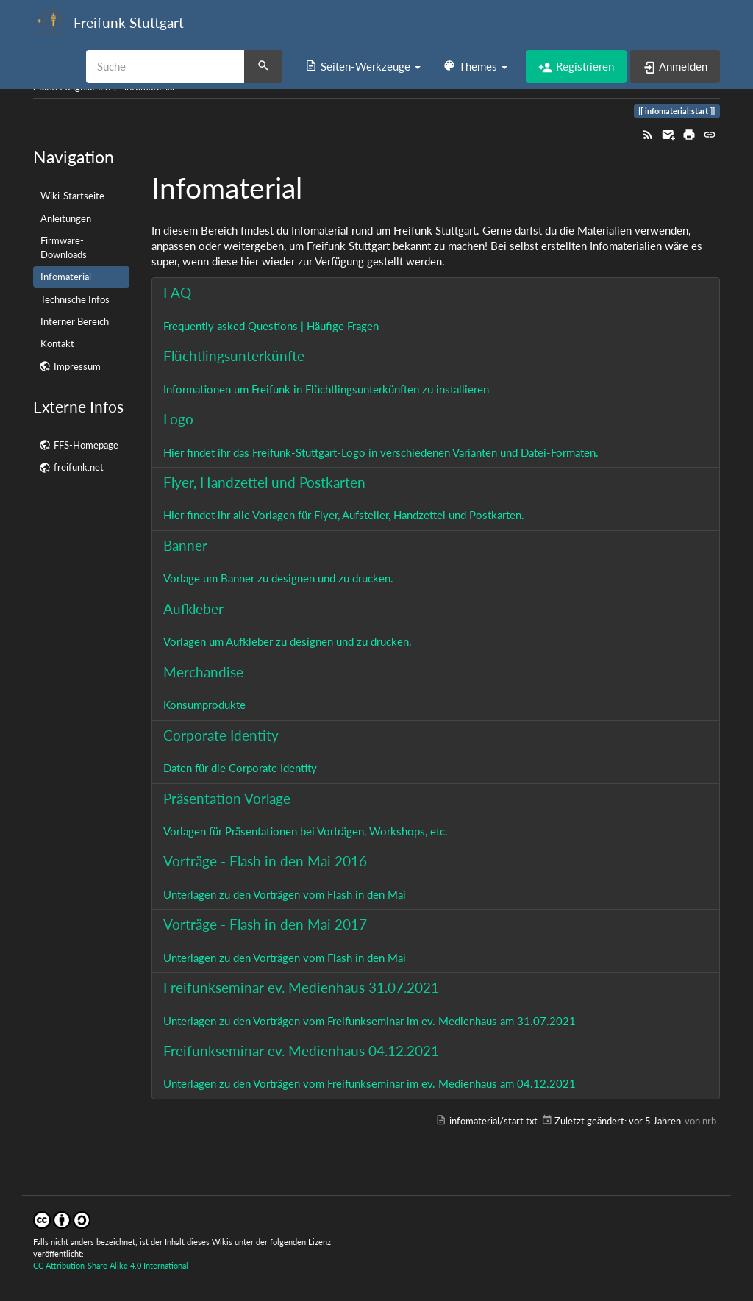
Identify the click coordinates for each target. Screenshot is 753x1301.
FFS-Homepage (86, 445)
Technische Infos (75, 299)
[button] (362, 66)
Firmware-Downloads (63, 247)
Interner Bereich (74, 321)
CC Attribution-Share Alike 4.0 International (110, 1265)
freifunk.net (79, 467)
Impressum (77, 366)
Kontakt (57, 343)
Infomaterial (65, 276)
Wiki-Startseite (72, 196)
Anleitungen (65, 218)
